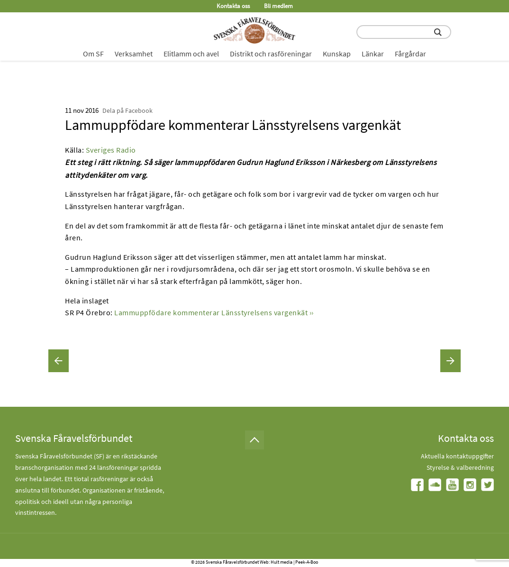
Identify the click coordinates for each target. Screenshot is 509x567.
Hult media (281, 562)
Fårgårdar (410, 53)
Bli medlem (278, 6)
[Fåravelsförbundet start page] (254, 30)
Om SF (93, 53)
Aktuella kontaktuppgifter (457, 456)
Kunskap (337, 53)
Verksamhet (134, 53)
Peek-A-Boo (306, 562)
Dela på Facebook (127, 110)
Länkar (373, 53)
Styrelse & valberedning (460, 467)
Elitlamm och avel (191, 53)
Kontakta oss (233, 6)
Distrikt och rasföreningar (271, 53)
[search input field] (403, 32)
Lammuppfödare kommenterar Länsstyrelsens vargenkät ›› (214, 312)
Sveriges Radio (111, 150)
